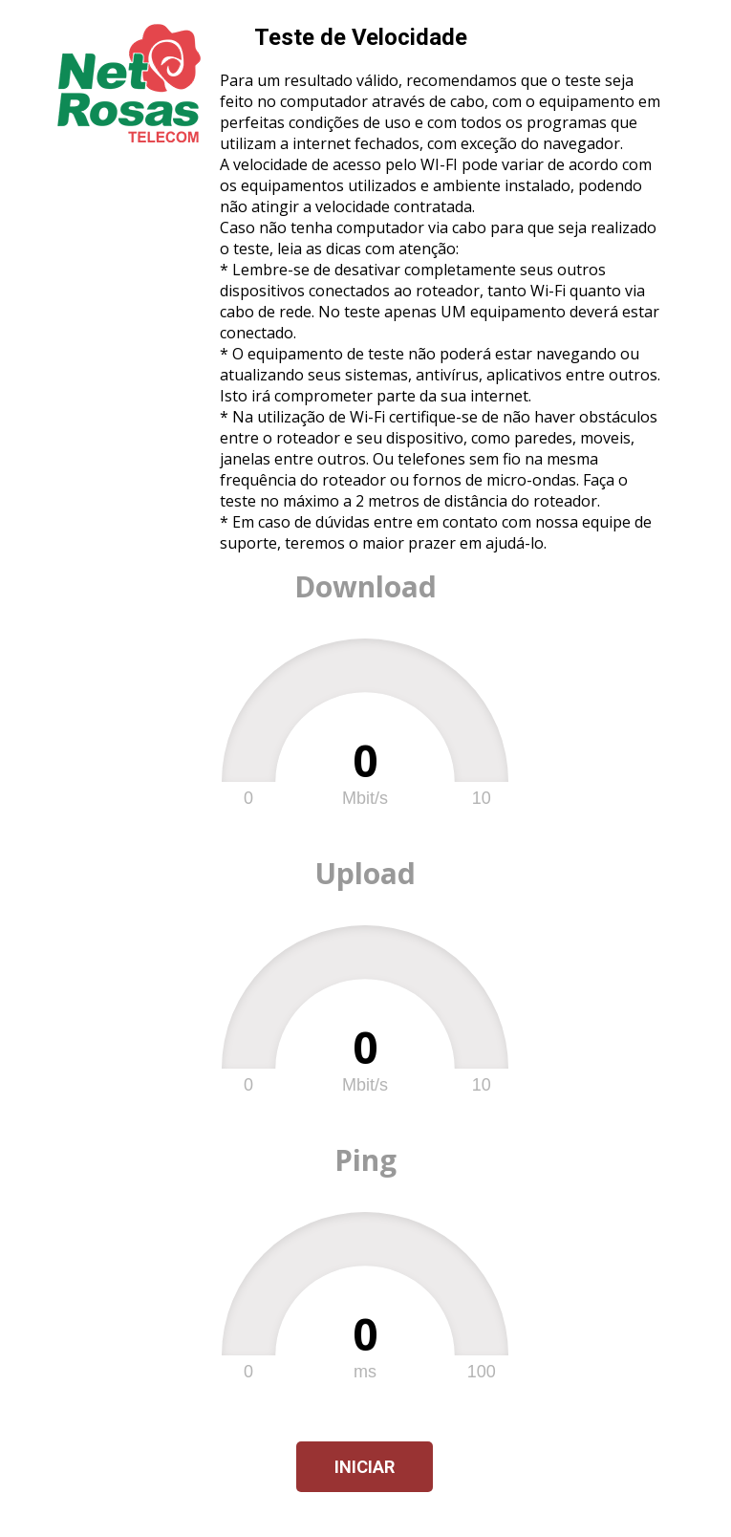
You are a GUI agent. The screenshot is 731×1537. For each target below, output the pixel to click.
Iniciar (364, 1467)
